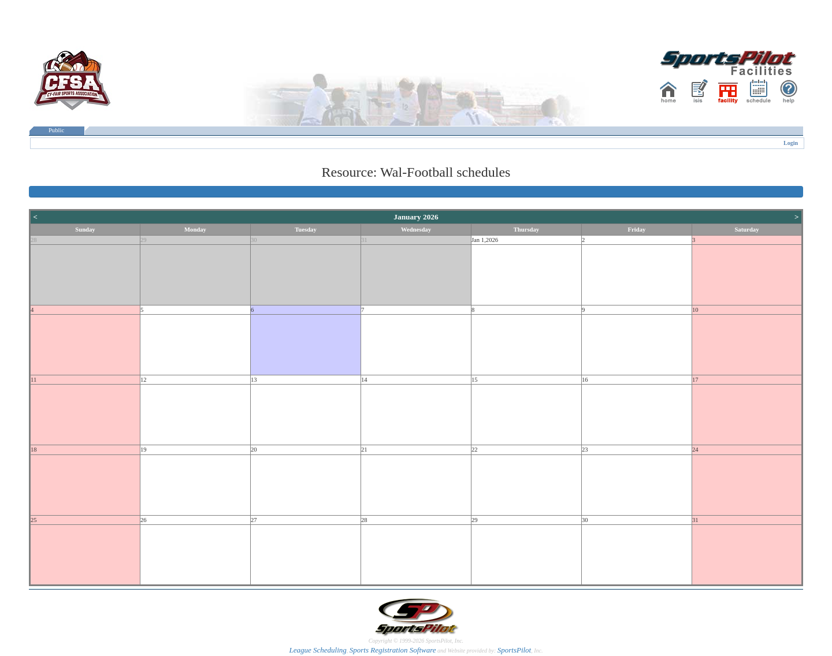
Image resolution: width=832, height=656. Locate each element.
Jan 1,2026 (484, 240)
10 (695, 310)
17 (695, 380)
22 (474, 449)
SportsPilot (514, 650)
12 (143, 380)
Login (790, 143)
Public (57, 130)
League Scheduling (317, 650)
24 (695, 449)
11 (33, 380)
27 (254, 520)
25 (34, 520)
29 (143, 240)
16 (585, 380)
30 (254, 240)
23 (585, 449)
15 (474, 380)
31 (364, 240)
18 (34, 449)
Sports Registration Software (393, 650)
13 (254, 380)
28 (34, 240)
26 (143, 520)
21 (364, 449)
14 (364, 380)
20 (254, 449)
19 (143, 449)
